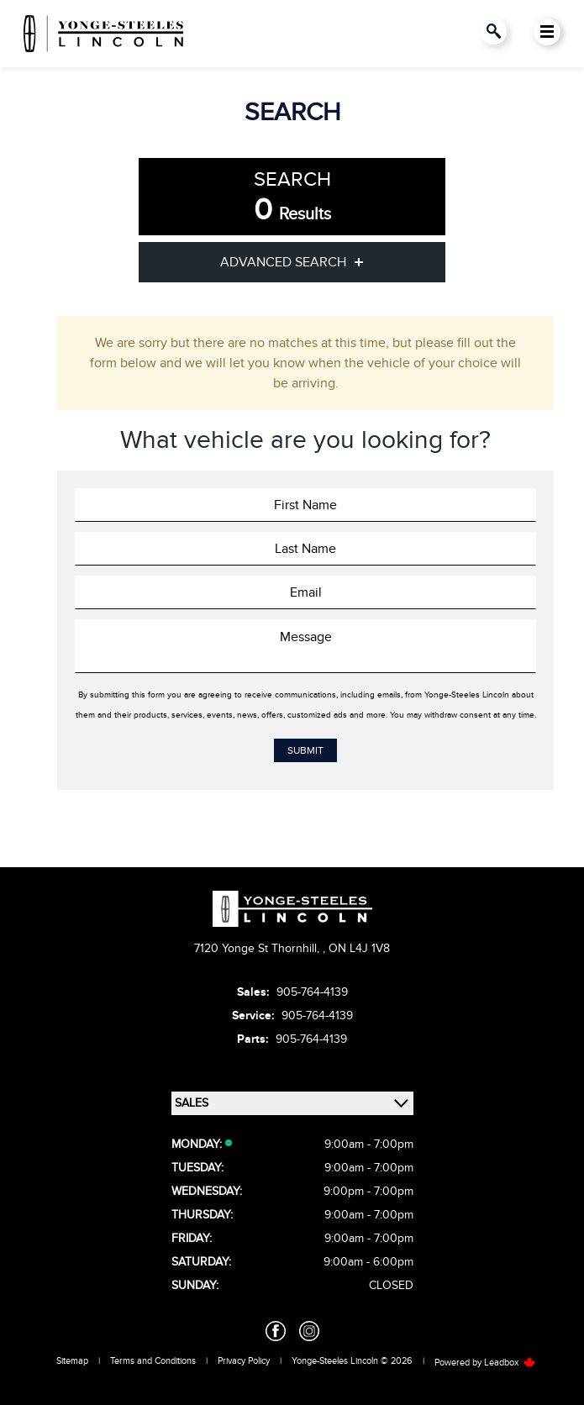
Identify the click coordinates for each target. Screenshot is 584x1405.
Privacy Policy (244, 1360)
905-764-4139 (312, 992)
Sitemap (72, 1360)
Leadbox (510, 1362)
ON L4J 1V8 (359, 948)
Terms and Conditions (153, 1360)
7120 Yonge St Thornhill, (258, 948)
